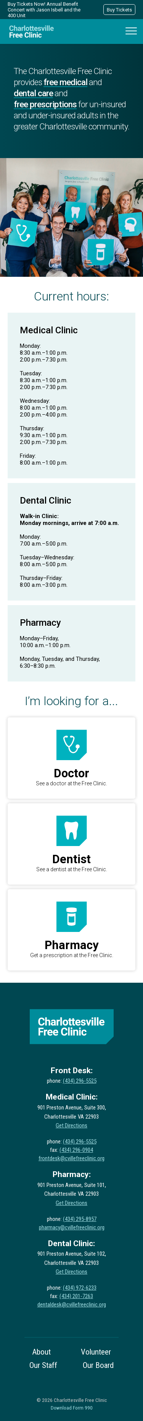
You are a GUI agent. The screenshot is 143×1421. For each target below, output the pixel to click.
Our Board (98, 1365)
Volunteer (96, 1351)
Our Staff (43, 1365)
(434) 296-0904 (76, 1149)
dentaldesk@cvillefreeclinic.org (71, 1304)
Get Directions (71, 1125)
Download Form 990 (72, 1408)
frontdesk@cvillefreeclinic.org (71, 1158)
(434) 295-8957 (79, 1219)
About (41, 1351)
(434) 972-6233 (79, 1287)
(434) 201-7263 (76, 1296)
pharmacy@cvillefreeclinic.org (71, 1227)
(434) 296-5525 (79, 1080)
